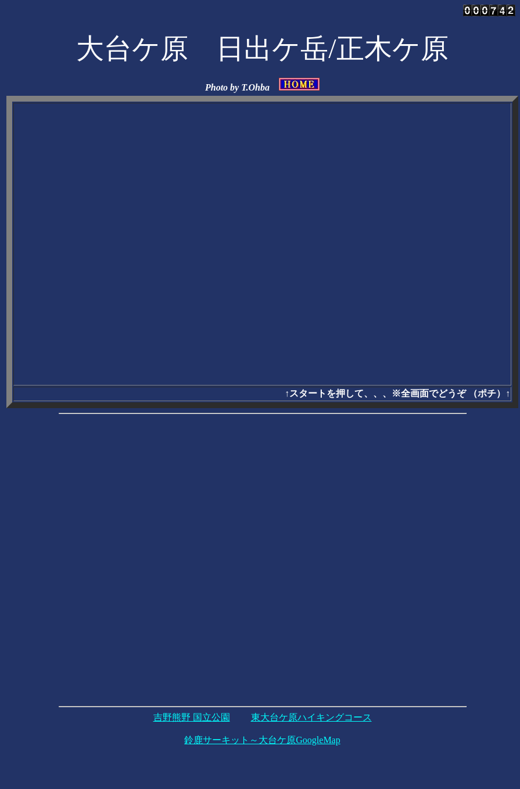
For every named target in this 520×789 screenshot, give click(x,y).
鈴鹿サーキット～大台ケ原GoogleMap (262, 740)
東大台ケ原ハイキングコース (311, 717)
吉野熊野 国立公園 (191, 717)
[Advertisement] (141, 560)
